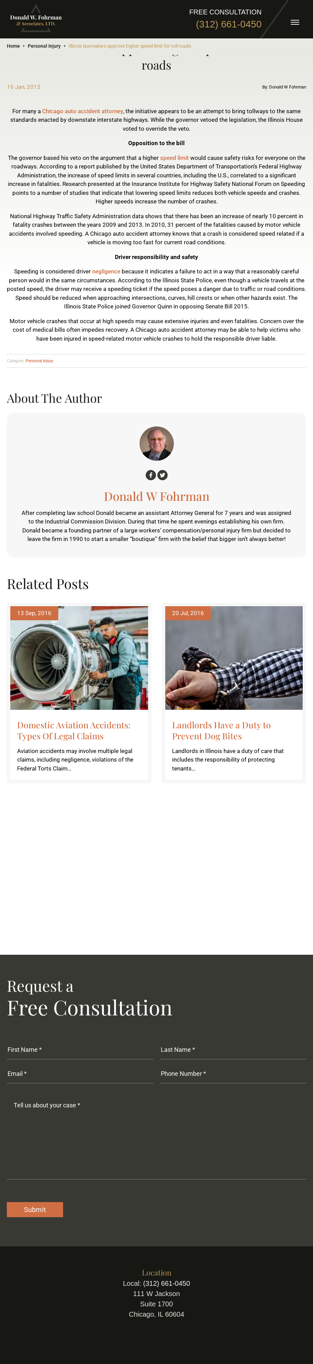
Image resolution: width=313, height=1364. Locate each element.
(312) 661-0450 (229, 24)
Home (13, 46)
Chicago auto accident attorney (82, 111)
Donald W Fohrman (156, 496)
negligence (106, 271)
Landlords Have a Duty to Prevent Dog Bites (221, 730)
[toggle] (295, 22)
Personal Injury (44, 46)
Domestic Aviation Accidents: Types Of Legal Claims (74, 730)
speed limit (174, 157)
